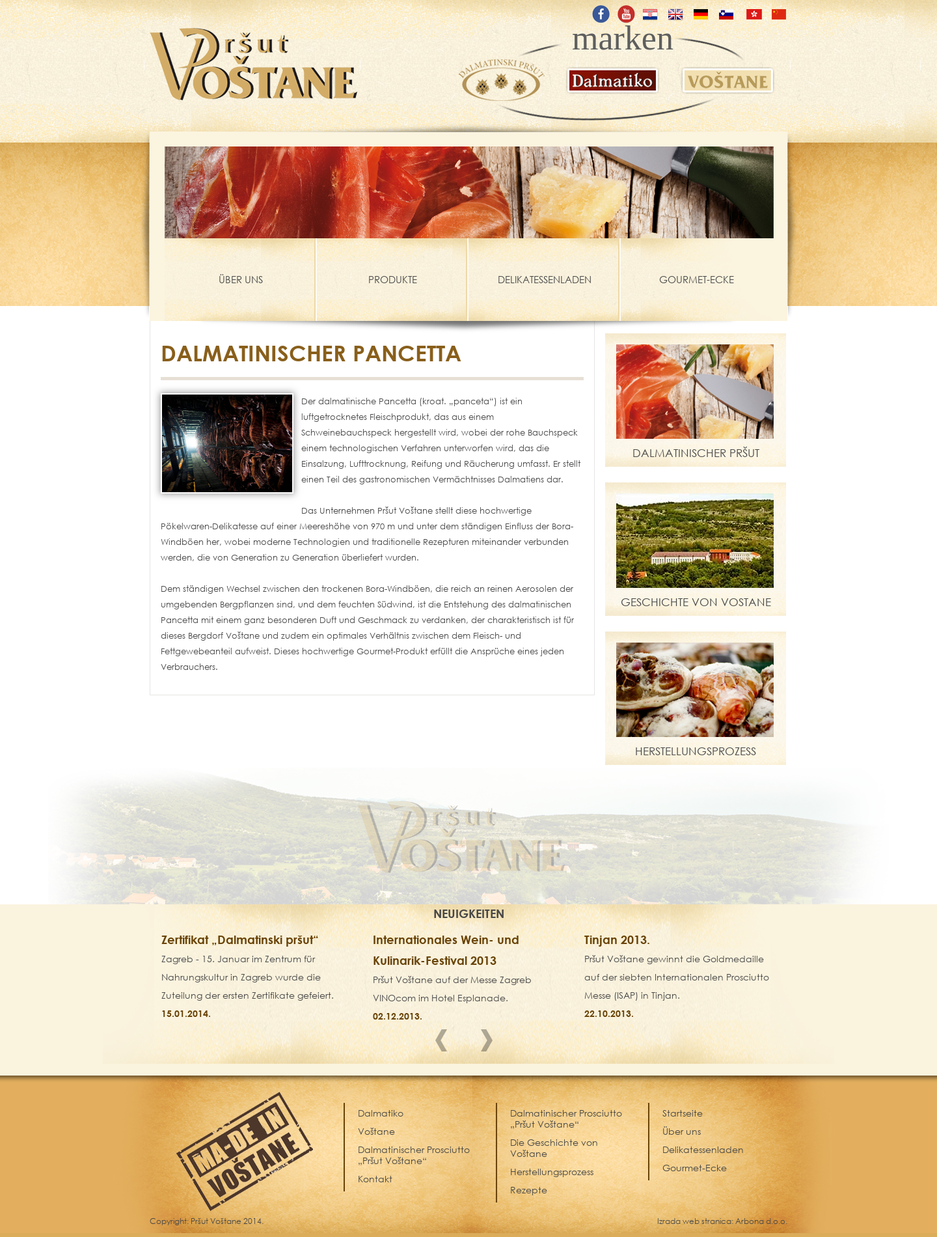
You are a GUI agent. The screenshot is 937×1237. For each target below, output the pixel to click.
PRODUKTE (392, 279)
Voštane (376, 1131)
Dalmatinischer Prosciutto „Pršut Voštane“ (566, 1118)
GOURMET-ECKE (696, 279)
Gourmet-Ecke (694, 1167)
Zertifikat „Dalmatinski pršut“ (240, 939)
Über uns (681, 1131)
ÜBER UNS (241, 279)
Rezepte (528, 1189)
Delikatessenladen (703, 1149)
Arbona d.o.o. (761, 1221)
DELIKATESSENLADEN (544, 279)
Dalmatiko (380, 1113)
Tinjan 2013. (617, 939)
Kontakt (375, 1178)
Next (491, 1043)
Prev (445, 1043)
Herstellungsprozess (551, 1171)
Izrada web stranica (694, 1221)
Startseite (682, 1113)
